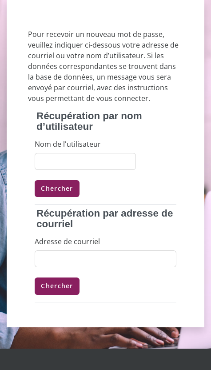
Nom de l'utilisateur (68, 144)
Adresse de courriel (67, 241)
